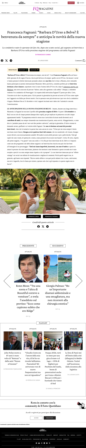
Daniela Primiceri (54, 388)
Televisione (24, 12)
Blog (41, 2)
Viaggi (48, 12)
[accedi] (81, 2)
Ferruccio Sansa (34, 379)
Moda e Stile (57, 12)
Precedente (28, 245)
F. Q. (29, 316)
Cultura (82, 12)
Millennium (45, 2)
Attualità (43, 27)
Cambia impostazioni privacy (37, 434)
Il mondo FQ (55, 2)
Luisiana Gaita (74, 374)
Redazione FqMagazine (13, 368)
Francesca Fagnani (51, 216)
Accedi (36, 417)
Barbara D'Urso (33, 216)
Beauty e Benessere (70, 12)
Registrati (49, 417)
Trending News (5, 12)
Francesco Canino (44, 54)
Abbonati (71, 2)
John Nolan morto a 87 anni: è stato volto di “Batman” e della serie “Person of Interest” (12, 358)
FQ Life (15, 12)
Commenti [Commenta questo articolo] (80, 60)
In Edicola (37, 2)
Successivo (57, 245)
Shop (50, 2)
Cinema (33, 12)
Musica (41, 12)
